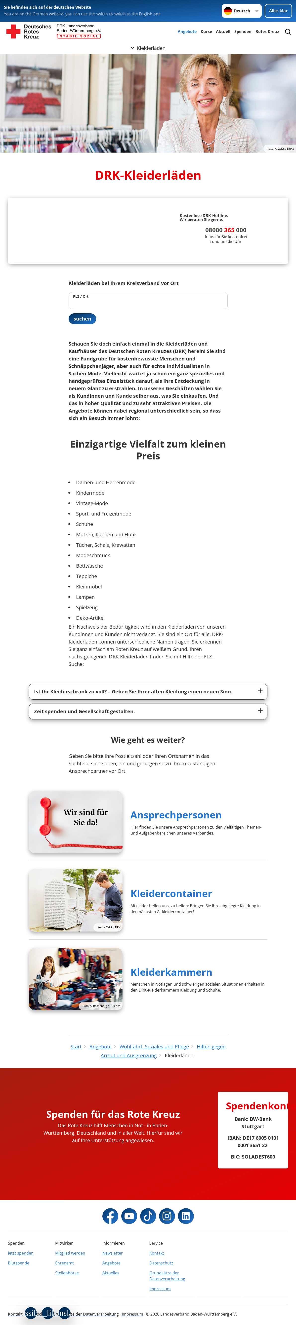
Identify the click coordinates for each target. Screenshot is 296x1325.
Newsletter (112, 1253)
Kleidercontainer (171, 893)
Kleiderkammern (171, 971)
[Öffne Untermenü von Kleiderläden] (148, 48)
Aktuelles (110, 1273)
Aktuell (223, 31)
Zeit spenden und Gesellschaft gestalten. (84, 711)
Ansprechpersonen (176, 814)
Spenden (243, 31)
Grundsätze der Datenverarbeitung (167, 1276)
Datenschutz (161, 1263)
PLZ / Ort (80, 296)
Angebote (187, 31)
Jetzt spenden (21, 1253)
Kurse (206, 31)
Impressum (160, 1289)
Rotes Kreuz (267, 31)
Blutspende (18, 1263)
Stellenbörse (67, 1273)
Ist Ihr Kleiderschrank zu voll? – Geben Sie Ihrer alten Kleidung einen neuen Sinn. (133, 691)
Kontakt (156, 1253)
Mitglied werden (70, 1253)
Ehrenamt (64, 1263)
